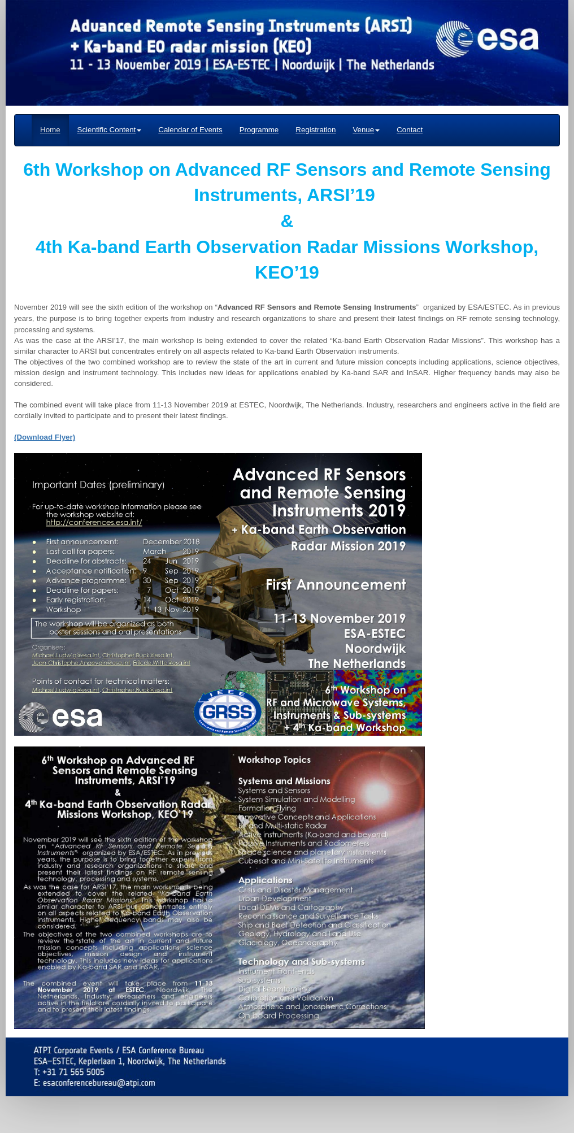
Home (50, 129)
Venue (366, 129)
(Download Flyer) (44, 437)
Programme (259, 129)
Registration (315, 129)
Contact (410, 129)
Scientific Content (109, 129)
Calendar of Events (190, 129)
